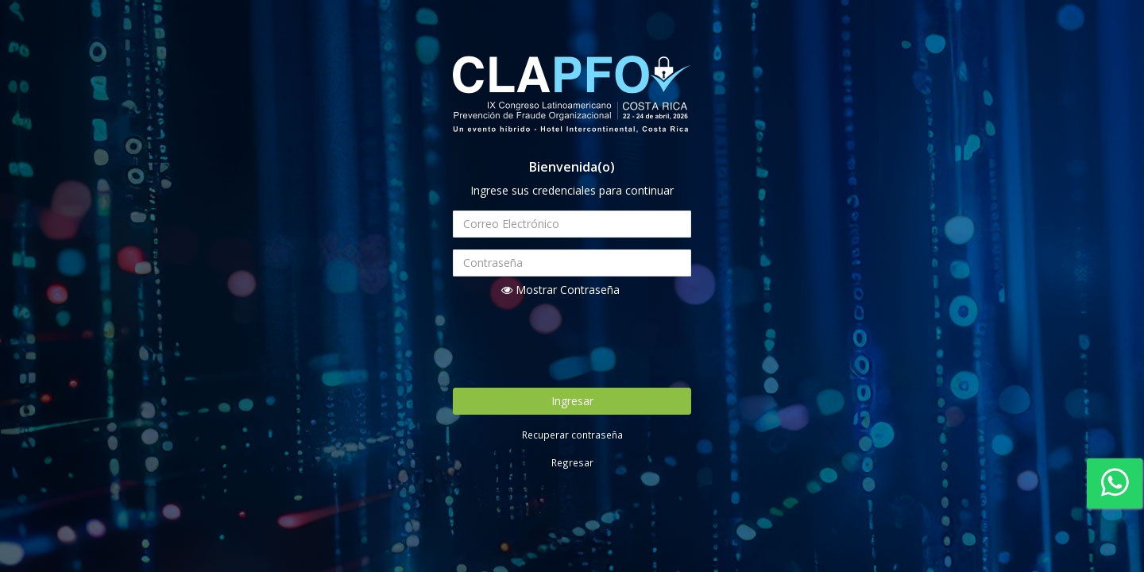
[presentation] (573, 341)
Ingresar (572, 400)
